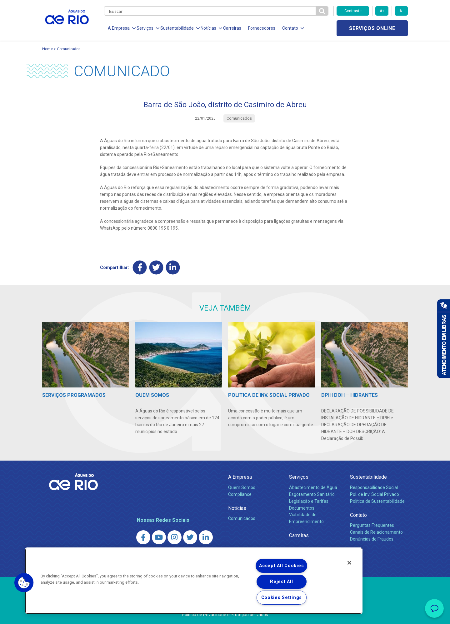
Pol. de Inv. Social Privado (374, 494)
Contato (358, 515)
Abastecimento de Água (313, 487)
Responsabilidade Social (374, 487)
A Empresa (240, 477)
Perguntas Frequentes (372, 525)
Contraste (353, 11)
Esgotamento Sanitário (312, 494)
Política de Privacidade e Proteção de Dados (225, 614)
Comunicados (68, 48)
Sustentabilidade (368, 477)
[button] (24, 583)
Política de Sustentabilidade (377, 501)
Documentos (301, 508)
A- (401, 11)
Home (47, 48)
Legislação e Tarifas (308, 501)
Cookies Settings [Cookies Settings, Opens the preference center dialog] (281, 597)
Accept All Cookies (281, 565)
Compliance (240, 494)
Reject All (281, 581)
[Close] (349, 563)
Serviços (298, 477)
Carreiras (232, 28)
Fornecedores (261, 28)
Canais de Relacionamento (376, 532)
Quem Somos (241, 487)
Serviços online (372, 28)
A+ (382, 11)
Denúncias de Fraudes (371, 539)
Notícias (237, 508)
